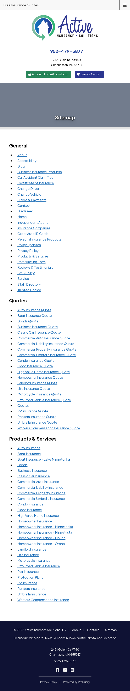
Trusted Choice (29, 290)
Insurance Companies (33, 228)
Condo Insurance (30, 504)
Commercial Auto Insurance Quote (43, 338)
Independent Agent (32, 222)
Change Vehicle (29, 194)
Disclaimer (25, 211)
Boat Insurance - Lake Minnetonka (43, 459)
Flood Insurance (29, 510)
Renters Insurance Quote (36, 416)
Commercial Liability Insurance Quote (45, 343)
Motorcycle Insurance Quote (39, 394)
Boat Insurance (29, 453)
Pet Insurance (28, 571)
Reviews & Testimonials (35, 267)
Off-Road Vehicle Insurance (38, 566)
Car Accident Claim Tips (35, 177)
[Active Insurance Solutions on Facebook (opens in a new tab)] (57, 669)
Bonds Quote (28, 321)
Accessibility (26, 160)
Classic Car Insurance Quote (39, 332)
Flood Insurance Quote (35, 366)
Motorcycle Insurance (34, 560)
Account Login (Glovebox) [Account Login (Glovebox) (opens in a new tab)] (48, 74)
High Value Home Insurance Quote (43, 372)
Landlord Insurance (31, 549)
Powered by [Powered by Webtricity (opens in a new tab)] (76, 682)
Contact (23, 205)
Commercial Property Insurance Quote (47, 349)
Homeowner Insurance (34, 521)
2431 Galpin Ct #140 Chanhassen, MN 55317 (65, 652)
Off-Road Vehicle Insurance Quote (44, 400)
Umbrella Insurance (31, 594)
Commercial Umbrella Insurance (41, 498)
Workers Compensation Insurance (43, 600)
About (22, 155)
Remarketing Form (31, 262)
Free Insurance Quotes (21, 5)
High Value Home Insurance (38, 515)
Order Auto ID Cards (32, 233)
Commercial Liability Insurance (40, 487)
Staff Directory (29, 284)
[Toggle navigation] (125, 5)
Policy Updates (29, 245)
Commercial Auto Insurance (38, 481)
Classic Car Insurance (33, 476)
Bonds (22, 465)
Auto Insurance (28, 448)
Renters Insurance (31, 588)
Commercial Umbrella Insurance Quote (46, 355)
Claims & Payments (31, 200)
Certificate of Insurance (35, 183)
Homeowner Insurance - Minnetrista (44, 532)
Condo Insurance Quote (36, 360)
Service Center (89, 74)
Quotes (23, 405)
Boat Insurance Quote (34, 315)
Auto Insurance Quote (34, 310)
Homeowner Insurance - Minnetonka (45, 527)
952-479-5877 (65, 661)
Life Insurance (28, 555)
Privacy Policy (28, 250)
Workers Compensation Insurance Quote (48, 428)
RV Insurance (27, 583)
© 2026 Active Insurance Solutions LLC (39, 630)
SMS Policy (26, 273)
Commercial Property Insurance (41, 493)
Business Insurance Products (39, 172)
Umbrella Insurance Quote (37, 422)
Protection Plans (30, 577)
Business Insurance (32, 470)
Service (23, 278)
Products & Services (33, 256)
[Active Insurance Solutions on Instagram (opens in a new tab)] (72, 669)
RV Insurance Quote (32, 411)
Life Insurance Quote (33, 388)
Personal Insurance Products (39, 239)
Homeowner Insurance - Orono (41, 543)
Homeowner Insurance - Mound (41, 538)
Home (22, 216)
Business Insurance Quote (37, 327)
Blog (21, 166)
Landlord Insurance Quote (37, 383)
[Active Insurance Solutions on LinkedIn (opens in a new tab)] (65, 669)
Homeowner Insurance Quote (40, 377)
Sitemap (111, 630)
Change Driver (28, 188)
